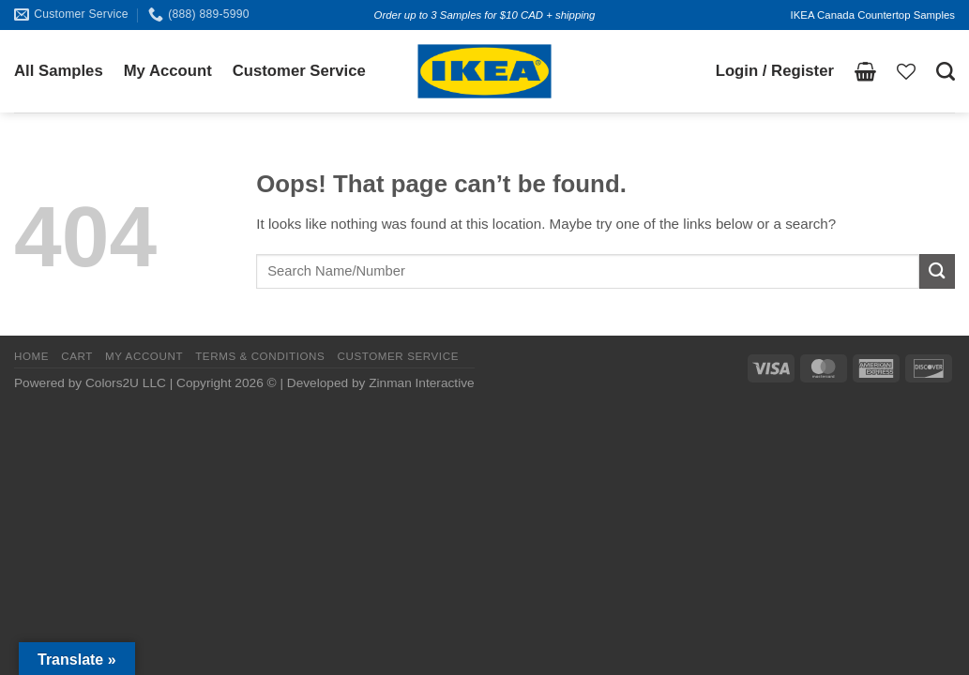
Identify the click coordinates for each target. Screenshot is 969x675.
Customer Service (299, 71)
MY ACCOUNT (144, 356)
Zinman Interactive (421, 383)
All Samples (58, 71)
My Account (168, 71)
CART (77, 356)
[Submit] (937, 271)
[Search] (945, 71)
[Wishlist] (906, 71)
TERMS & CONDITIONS (260, 356)
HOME (31, 356)
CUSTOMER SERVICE (398, 356)
